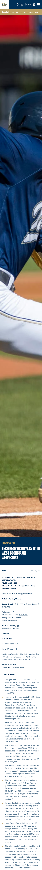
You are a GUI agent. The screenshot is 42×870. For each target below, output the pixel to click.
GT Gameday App (13, 626)
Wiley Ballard (16, 618)
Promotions (27, 594)
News (37, 12)
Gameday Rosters (18, 668)
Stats (31, 12)
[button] (17, 4)
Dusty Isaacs (12, 621)
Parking (19, 594)
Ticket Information (8, 594)
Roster (24, 12)
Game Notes (6, 668)
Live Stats (5, 634)
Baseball (5, 12)
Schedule (15, 12)
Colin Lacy (15, 628)
